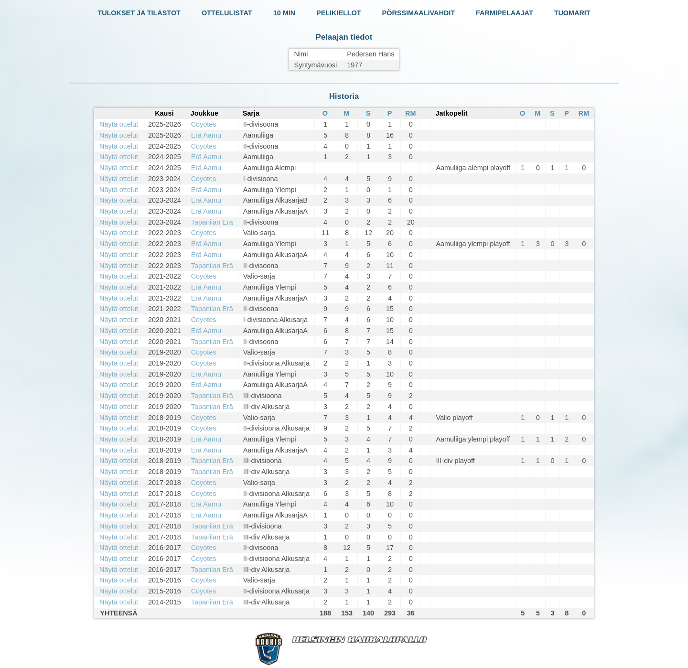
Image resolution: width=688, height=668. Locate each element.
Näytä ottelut (118, 124)
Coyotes (203, 124)
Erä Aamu (206, 135)
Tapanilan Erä (212, 222)
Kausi (164, 113)
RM (410, 113)
